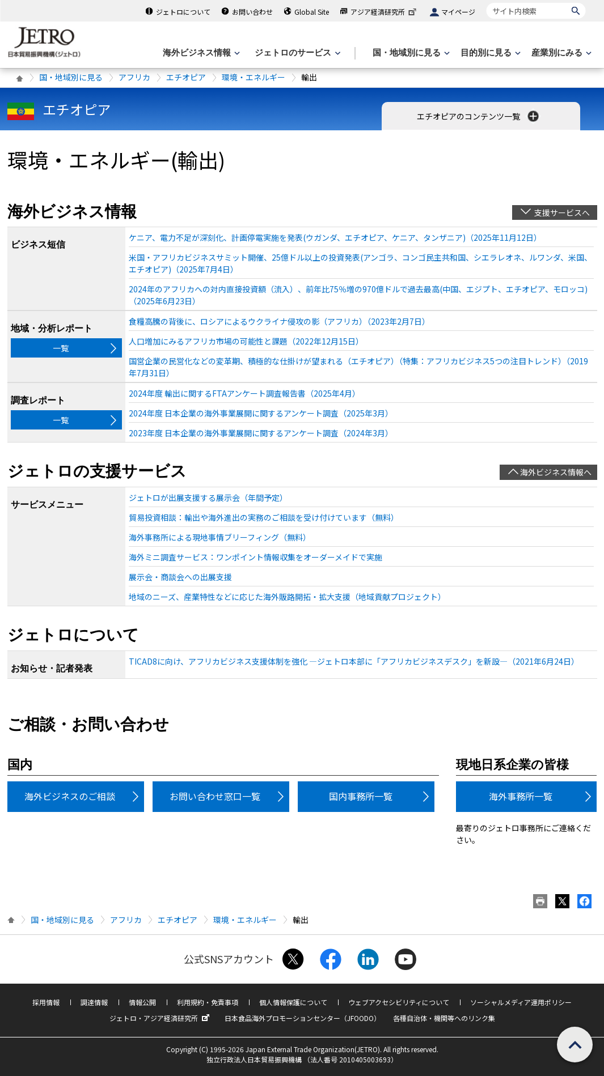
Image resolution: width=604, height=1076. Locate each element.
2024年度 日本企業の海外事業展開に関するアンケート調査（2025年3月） (261, 413)
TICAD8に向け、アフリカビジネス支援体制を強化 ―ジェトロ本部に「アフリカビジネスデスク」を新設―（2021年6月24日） (354, 661)
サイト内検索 (486, 2)
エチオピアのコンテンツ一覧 (479, 116)
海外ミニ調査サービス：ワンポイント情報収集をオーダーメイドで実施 (255, 557)
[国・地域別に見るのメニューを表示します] (410, 52)
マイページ (458, 11)
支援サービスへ (562, 212)
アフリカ (134, 77)
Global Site (311, 11)
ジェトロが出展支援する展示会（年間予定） (208, 497)
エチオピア (186, 77)
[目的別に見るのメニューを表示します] (489, 52)
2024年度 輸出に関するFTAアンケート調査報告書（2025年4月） (244, 393)
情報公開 (142, 1002)
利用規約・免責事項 (207, 1002)
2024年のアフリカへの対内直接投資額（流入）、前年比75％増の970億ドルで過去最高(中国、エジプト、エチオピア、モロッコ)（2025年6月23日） (358, 295)
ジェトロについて (183, 11)
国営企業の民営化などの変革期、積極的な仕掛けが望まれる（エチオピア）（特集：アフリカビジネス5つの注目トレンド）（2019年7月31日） (358, 366)
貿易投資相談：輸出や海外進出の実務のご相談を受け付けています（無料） (264, 517)
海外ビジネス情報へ (556, 472)
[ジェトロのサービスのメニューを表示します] (296, 52)
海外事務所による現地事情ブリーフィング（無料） (220, 537)
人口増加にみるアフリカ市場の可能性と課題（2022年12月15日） (246, 341)
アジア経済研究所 (384, 11)
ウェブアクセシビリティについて (398, 1002)
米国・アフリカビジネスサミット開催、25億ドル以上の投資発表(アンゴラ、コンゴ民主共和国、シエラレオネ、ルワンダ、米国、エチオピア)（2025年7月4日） (360, 263)
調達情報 (94, 1002)
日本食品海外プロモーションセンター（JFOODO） (303, 1018)
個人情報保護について (293, 1002)
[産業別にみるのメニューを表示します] (560, 52)
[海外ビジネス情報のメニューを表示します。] (200, 52)
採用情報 (46, 1002)
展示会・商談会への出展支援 (180, 576)
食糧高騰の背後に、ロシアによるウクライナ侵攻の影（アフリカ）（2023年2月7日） (279, 321)
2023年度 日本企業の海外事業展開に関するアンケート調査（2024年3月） (261, 433)
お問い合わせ (252, 11)
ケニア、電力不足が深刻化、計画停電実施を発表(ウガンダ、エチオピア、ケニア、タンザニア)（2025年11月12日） (335, 237)
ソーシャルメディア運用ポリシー (521, 1002)
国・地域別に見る (71, 77)
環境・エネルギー (253, 77)
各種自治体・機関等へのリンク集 (444, 1018)
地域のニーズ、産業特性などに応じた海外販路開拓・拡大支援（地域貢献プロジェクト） (287, 596)
